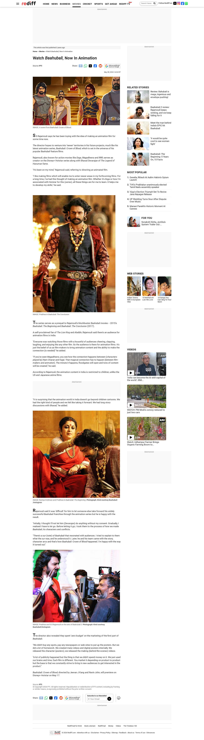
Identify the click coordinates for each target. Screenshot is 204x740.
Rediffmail (102, 726)
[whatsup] (187, 3)
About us (131, 733)
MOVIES (76, 4)
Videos (118, 726)
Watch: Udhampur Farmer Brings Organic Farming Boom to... (143, 443)
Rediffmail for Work (74, 726)
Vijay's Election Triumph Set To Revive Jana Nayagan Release (148, 193)
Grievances (150, 733)
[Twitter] (175, 3)
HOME (46, 4)
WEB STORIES (135, 273)
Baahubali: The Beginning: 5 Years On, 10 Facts (160, 157)
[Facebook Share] (95, 66)
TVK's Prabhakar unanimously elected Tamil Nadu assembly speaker (148, 185)
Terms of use (140, 733)
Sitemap (115, 733)
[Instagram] (179, 3)
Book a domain (89, 726)
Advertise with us (83, 733)
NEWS (55, 4)
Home (35, 51)
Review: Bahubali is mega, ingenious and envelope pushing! (161, 94)
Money (110, 726)
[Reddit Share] (99, 66)
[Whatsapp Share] (85, 66)
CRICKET (87, 4)
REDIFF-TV (124, 4)
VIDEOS (131, 349)
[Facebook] (183, 3)
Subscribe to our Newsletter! (97, 696)
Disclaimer (95, 733)
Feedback (122, 733)
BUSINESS (65, 4)
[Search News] (153, 3)
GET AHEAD (111, 4)
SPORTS (98, 4)
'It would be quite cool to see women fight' (160, 141)
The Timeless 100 (130, 726)
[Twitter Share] (90, 66)
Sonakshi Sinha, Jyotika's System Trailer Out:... (153, 223)
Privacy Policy (105, 733)
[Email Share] (80, 66)
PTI (40, 66)
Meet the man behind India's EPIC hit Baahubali (161, 126)
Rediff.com (72, 733)
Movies (42, 51)
